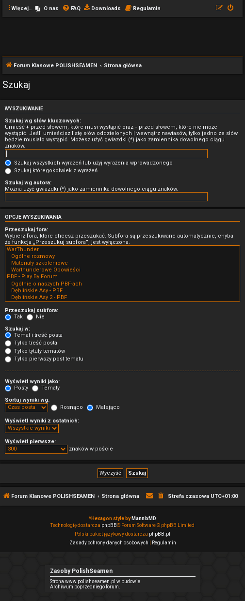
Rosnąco (67, 407)
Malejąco (103, 407)
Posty (16, 388)
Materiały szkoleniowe (122, 263)
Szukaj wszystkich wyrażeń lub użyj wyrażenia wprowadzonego (89, 163)
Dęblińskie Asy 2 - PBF (122, 297)
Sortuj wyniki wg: (27, 400)
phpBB (109, 525)
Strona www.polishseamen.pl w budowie (95, 581)
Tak (14, 317)
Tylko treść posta (31, 343)
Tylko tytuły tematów (35, 351)
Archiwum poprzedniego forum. (85, 586)
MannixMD (143, 518)
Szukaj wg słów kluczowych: (43, 121)
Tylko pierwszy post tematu (44, 359)
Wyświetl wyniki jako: (32, 381)
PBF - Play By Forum (122, 276)
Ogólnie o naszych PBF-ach (122, 284)
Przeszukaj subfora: (31, 310)
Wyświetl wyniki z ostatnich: (42, 421)
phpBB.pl (159, 534)
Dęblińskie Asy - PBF (122, 290)
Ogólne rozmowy (122, 256)
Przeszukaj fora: (26, 229)
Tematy (46, 388)
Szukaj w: (17, 329)
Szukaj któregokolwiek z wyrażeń (51, 170)
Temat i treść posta (34, 335)
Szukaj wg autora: (28, 183)
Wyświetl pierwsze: (30, 441)
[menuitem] (47, 9)
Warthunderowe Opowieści (122, 270)
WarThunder (122, 249)
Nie (36, 317)
